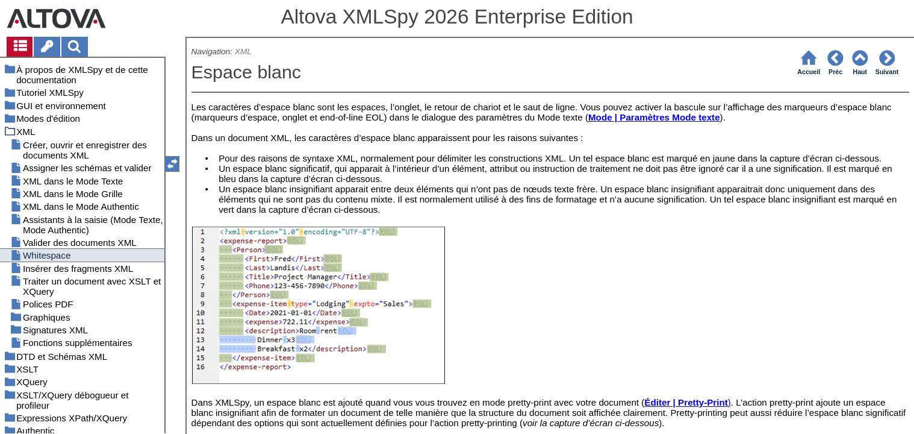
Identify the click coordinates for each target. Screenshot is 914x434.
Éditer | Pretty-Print (685, 402)
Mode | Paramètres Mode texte (654, 117)
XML (243, 51)
